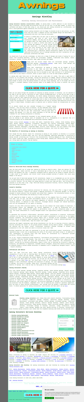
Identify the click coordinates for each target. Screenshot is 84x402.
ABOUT (62, 13)
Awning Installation (52, 369)
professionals (34, 284)
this (26, 260)
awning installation (35, 286)
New (17, 391)
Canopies (38, 373)
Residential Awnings (28, 373)
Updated (20, 391)
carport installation (64, 230)
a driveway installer (67, 358)
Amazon (52, 255)
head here (12, 255)
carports (19, 190)
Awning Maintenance (19, 369)
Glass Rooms (40, 369)
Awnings (72, 369)
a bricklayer (54, 356)
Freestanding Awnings (34, 370)
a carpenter (69, 359)
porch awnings (70, 302)
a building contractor (65, 354)
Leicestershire (69, 307)
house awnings (29, 307)
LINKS (58, 13)
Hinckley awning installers (28, 298)
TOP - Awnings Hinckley (16, 380)
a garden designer (21, 359)
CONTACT (66, 13)
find (14, 270)
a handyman (39, 359)
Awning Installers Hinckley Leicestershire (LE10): (24, 24)
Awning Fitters (13, 372)
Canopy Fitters (63, 369)
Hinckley (26, 122)
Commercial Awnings (68, 370)
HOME (54, 13)
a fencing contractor (46, 358)
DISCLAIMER (71, 13)
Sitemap (10, 391)
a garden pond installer (38, 361)
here (64, 264)
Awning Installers (24, 372)
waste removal (27, 358)
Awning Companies (47, 370)
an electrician (59, 361)
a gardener (19, 361)
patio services (20, 356)
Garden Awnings (30, 369)
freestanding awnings (46, 63)
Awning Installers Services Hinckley (25, 312)
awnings (59, 278)
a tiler (54, 359)
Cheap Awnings (44, 375)
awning (11, 128)
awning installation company (54, 50)
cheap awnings (37, 304)
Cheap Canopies (69, 373)
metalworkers (37, 356)
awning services (51, 307)
